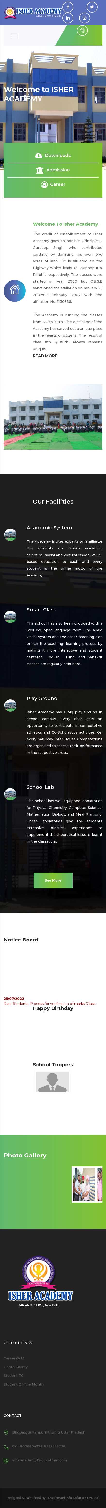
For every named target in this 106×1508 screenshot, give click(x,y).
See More (53, 880)
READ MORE (45, 356)
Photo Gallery (16, 1367)
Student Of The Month (24, 1384)
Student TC (14, 1375)
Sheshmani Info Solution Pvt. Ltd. (73, 1498)
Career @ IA (14, 1358)
